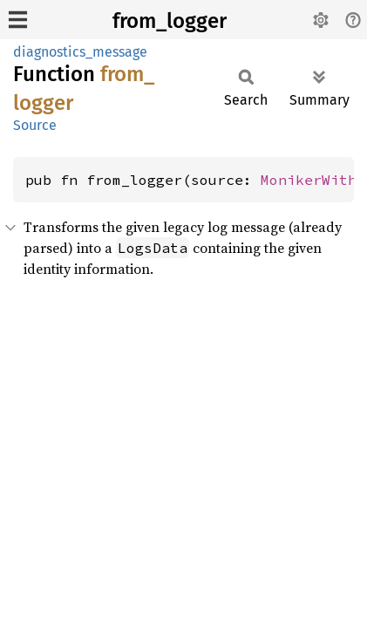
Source (35, 125)
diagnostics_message (80, 52)
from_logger (169, 21)
